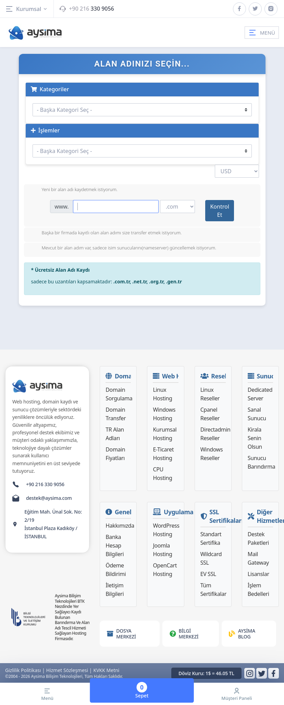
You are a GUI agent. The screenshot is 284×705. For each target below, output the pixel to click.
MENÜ (261, 32)
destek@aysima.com (49, 498)
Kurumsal (26, 9)
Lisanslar (258, 574)
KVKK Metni (107, 670)
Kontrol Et (219, 211)
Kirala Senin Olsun (255, 438)
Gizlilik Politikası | (25, 670)
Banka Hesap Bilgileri (115, 545)
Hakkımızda (120, 525)
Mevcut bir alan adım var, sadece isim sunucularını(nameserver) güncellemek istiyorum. (124, 248)
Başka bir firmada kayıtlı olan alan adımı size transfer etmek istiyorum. (106, 233)
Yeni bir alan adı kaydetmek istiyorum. (74, 190)
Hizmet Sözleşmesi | (69, 670)
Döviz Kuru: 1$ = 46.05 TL (206, 673)
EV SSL (208, 574)
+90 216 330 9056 (45, 484)
